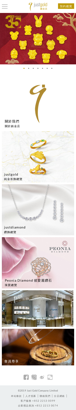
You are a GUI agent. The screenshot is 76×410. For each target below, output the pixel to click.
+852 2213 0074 (38, 405)
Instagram (34, 377)
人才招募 (30, 395)
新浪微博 (42, 377)
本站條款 (16, 395)
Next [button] (72, 38)
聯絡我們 (45, 395)
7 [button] (53, 69)
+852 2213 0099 (38, 400)
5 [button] (43, 69)
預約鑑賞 (66, 6)
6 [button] (48, 69)
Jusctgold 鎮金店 (38, 7)
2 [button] (30, 69)
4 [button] (39, 69)
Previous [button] (3, 38)
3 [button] (34, 69)
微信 (50, 377)
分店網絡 (59, 395)
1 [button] (25, 69)
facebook (26, 377)
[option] (38, 38)
